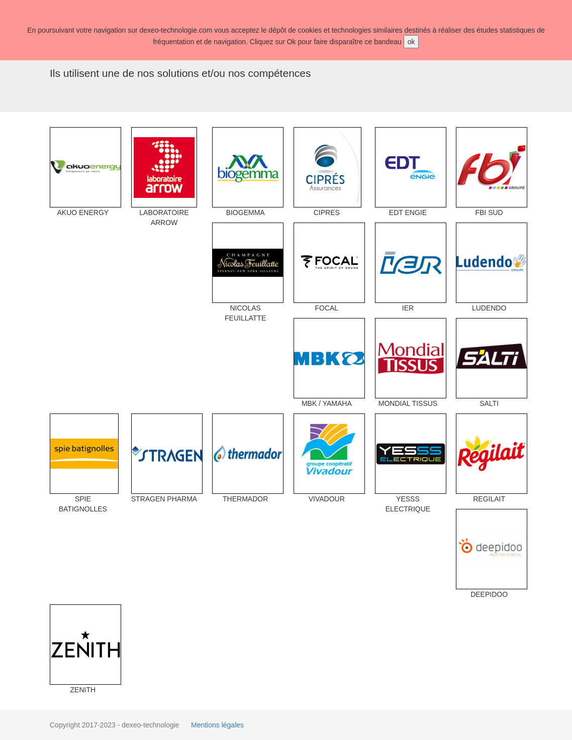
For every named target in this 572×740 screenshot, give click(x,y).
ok (411, 42)
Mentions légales (217, 725)
